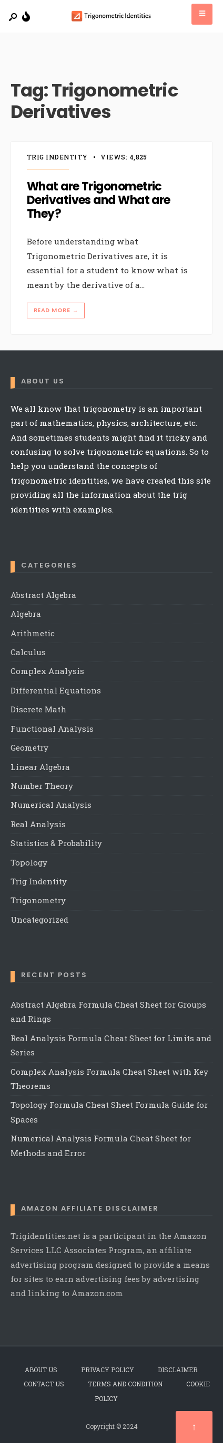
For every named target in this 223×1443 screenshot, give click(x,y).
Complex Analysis (47, 671)
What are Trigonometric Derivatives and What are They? (98, 200)
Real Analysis (38, 824)
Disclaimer (178, 1369)
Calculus (28, 652)
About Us (41, 1369)
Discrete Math (38, 709)
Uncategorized (39, 919)
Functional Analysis (52, 728)
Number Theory (42, 786)
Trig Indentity (57, 157)
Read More (57, 310)
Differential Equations (56, 690)
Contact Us (44, 1384)
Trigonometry (38, 900)
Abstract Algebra (43, 595)
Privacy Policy (107, 1369)
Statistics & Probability (56, 843)
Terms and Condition (125, 1384)
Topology (29, 862)
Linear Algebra (40, 767)
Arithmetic (33, 633)
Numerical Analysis (51, 804)
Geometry (29, 747)
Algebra (26, 613)
